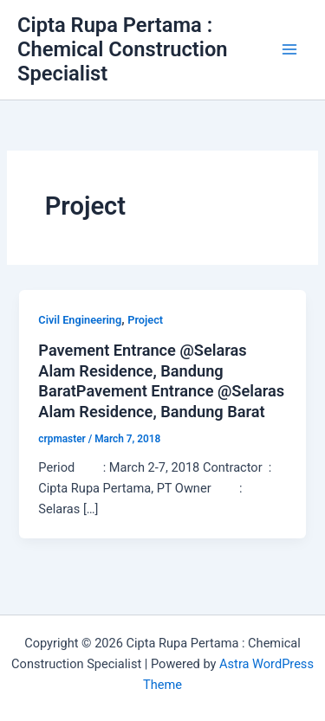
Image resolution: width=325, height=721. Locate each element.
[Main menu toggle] (289, 49)
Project (145, 319)
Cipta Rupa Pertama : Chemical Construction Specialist (122, 50)
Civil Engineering (79, 319)
